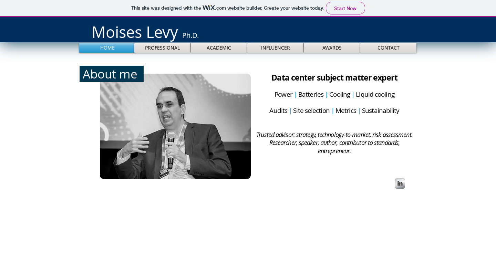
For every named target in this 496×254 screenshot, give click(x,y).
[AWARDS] (332, 48)
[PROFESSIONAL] (162, 48)
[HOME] (107, 48)
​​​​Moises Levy (145, 32)
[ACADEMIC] (219, 48)
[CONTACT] (388, 48)
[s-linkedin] (400, 183)
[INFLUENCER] (275, 48)
